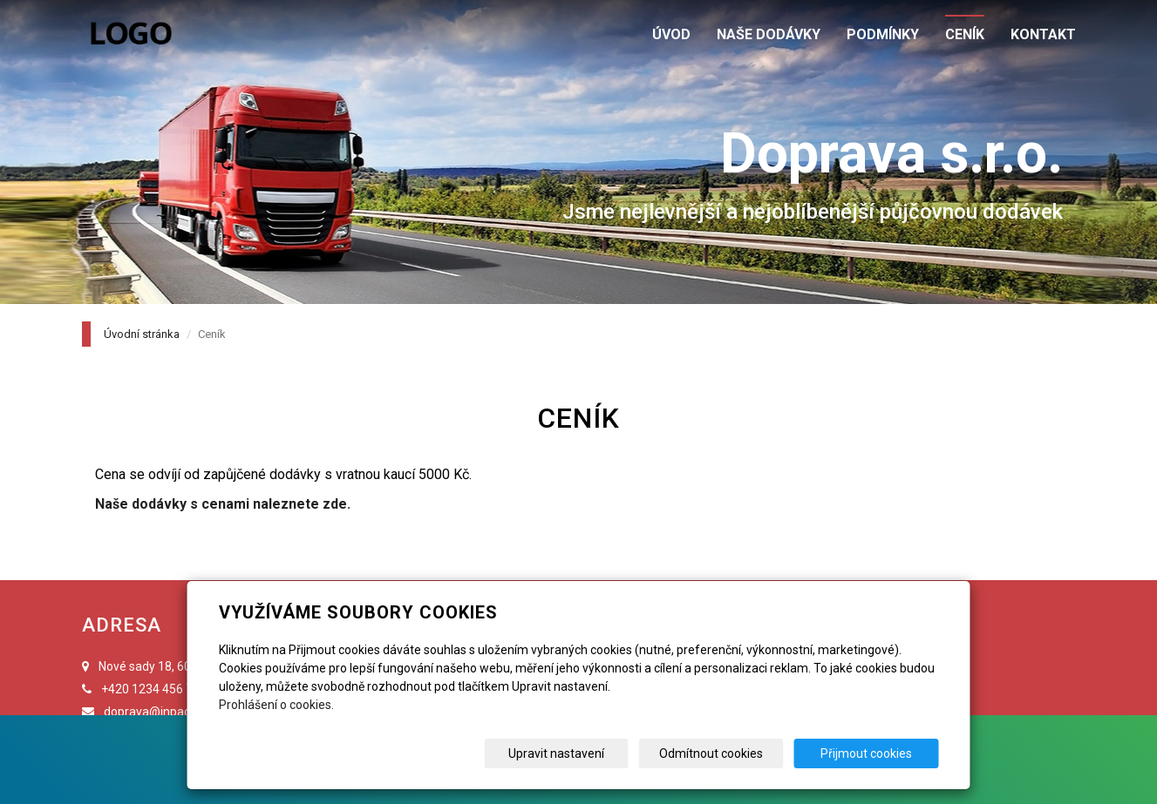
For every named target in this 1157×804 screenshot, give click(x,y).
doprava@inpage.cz (159, 712)
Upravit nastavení (584, 753)
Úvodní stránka (142, 334)
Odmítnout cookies (728, 753)
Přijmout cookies (872, 753)
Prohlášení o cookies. (276, 705)
